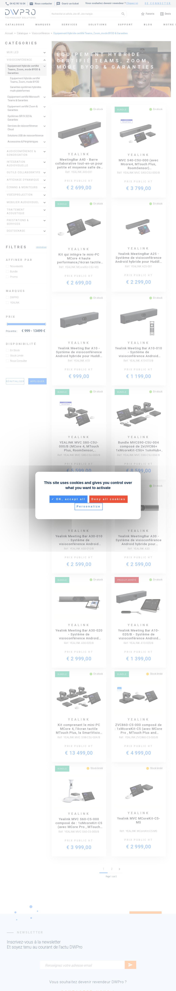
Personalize (89, 506)
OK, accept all (68, 499)
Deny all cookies (108, 499)
